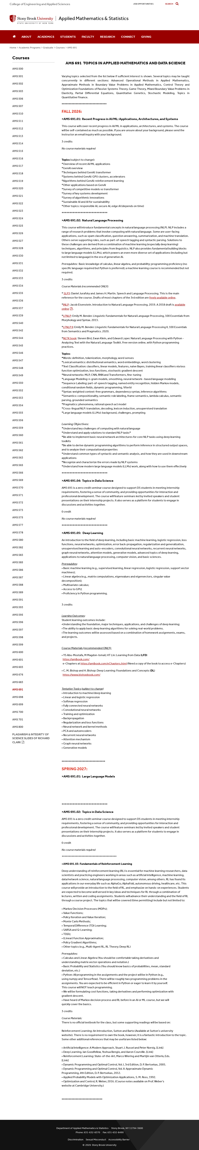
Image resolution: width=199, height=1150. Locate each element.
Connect (128, 36)
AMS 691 (72, 47)
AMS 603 (17, 667)
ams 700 (17, 712)
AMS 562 (17, 450)
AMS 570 (17, 487)
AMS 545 (17, 345)
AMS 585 (17, 562)
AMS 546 (17, 353)
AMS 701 (17, 719)
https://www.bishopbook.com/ (81, 674)
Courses (60, 47)
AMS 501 (17, 76)
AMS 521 (17, 196)
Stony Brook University (104, 1145)
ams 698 (17, 697)
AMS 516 (17, 158)
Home (13, 47)
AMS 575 (17, 517)
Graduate (48, 47)
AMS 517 (17, 166)
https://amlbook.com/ (76, 659)
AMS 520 (17, 188)
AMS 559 (17, 427)
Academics (45, 36)
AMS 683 (17, 682)
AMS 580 (17, 539)
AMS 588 (17, 584)
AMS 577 (17, 525)
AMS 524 (17, 218)
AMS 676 (17, 674)
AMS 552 (17, 390)
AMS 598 (17, 637)
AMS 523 (17, 210)
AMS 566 (17, 472)
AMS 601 (17, 659)
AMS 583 (17, 555)
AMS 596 (17, 622)
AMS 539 (17, 315)
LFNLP (67, 315)
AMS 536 (17, 300)
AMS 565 (17, 465)
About (26, 36)
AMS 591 (17, 599)
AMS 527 (17, 240)
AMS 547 (17, 360)
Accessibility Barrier (119, 1139)
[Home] (14, 37)
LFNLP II (68, 327)
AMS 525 (17, 225)
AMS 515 (17, 151)
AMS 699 (17, 704)
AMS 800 (17, 726)
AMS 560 (17, 435)
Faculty (88, 36)
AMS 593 (17, 607)
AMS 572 (17, 502)
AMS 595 (17, 614)
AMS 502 (17, 83)
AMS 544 (17, 338)
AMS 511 (17, 121)
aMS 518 (17, 173)
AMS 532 (17, 270)
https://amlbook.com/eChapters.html (104, 663)
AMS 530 (17, 255)
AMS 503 (17, 91)
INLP (66, 304)
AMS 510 (17, 113)
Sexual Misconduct (96, 1139)
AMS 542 (17, 330)
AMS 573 (17, 510)
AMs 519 (17, 181)
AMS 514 (17, 143)
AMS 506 (17, 98)
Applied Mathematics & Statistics (94, 18)
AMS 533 (17, 278)
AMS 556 (17, 420)
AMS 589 (17, 592)
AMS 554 (17, 405)
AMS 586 (17, 569)
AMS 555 (17, 412)
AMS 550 (17, 383)
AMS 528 (17, 248)
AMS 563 (17, 457)
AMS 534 (17, 285)
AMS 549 (17, 375)
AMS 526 (17, 233)
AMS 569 (17, 480)
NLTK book (69, 338)
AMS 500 (17, 68)
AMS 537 (17, 308)
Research (107, 36)
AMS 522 (17, 203)
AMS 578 (17, 532)
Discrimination (75, 1139)
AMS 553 (17, 397)
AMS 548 (17, 368)
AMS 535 (17, 293)
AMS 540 (17, 323)
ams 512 (17, 128)
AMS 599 (17, 644)
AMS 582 (17, 547)
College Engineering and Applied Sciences (40, 4)
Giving (146, 36)
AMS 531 (17, 263)
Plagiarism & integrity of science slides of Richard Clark (31, 738)
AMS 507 (17, 106)
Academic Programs (30, 47)
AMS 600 (17, 652)
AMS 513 (17, 136)
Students (68, 36)
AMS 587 (17, 577)
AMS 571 (17, 495)
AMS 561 (17, 442)
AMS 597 (17, 629)
